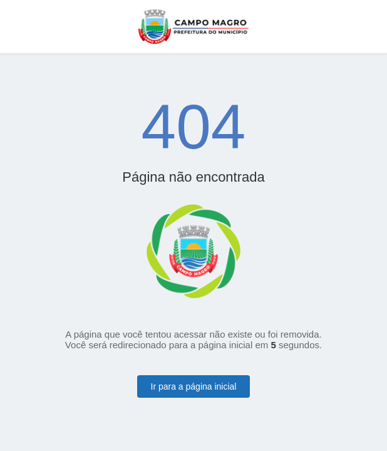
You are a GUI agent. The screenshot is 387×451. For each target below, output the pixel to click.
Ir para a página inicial (194, 386)
